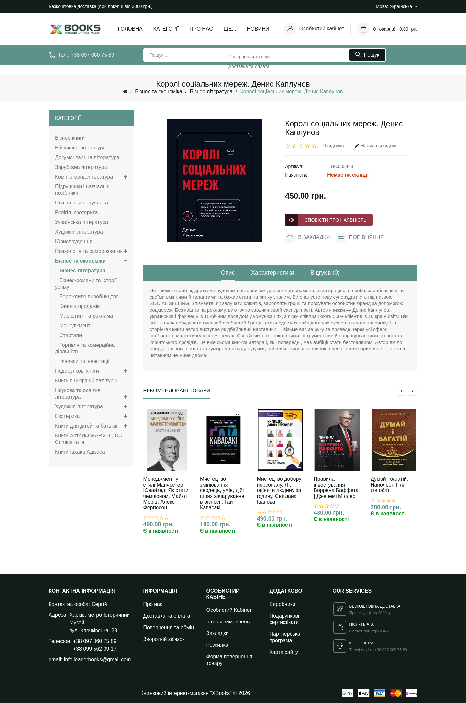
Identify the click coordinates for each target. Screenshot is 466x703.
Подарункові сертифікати (284, 619)
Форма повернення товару (229, 660)
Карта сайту (284, 652)
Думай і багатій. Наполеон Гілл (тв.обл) (389, 484)
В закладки (307, 238)
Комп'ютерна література (91, 177)
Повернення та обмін (168, 628)
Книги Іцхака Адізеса (80, 452)
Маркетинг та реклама (84, 316)
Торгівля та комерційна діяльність (85, 348)
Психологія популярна (81, 202)
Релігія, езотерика (76, 212)
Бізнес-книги (70, 138)
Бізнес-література (211, 91)
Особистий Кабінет (229, 610)
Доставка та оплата (166, 616)
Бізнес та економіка (158, 91)
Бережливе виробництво (87, 296)
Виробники (282, 604)
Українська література (81, 222)
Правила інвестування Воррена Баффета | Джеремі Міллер (336, 487)
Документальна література (87, 157)
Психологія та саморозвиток (91, 251)
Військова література (80, 147)
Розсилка (217, 645)
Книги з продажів (77, 306)
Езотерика (91, 416)
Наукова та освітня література (91, 394)
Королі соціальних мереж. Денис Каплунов (291, 91)
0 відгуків (333, 145)
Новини (258, 29)
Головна (130, 29)
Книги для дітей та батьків (91, 426)
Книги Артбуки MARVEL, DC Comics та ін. (88, 439)
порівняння (360, 238)
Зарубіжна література (81, 167)
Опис (228, 272)
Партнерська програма (285, 637)
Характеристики (272, 272)
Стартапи (68, 335)
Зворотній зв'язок (164, 639)
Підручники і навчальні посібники (82, 190)
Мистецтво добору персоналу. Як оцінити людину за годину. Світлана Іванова (279, 490)
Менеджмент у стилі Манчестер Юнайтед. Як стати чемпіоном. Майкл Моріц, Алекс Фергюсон (166, 493)
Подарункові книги (91, 371)
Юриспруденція (73, 241)
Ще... (230, 29)
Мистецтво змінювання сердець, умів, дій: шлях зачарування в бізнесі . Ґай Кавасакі (222, 493)
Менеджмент (72, 325)
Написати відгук (375, 145)
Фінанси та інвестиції (82, 361)
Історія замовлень (228, 622)
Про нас (201, 29)
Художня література (79, 232)
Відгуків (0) (325, 272)
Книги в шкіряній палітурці (86, 380)
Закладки (217, 633)
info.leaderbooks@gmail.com (97, 660)
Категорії (166, 29)
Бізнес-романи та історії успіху (86, 284)
